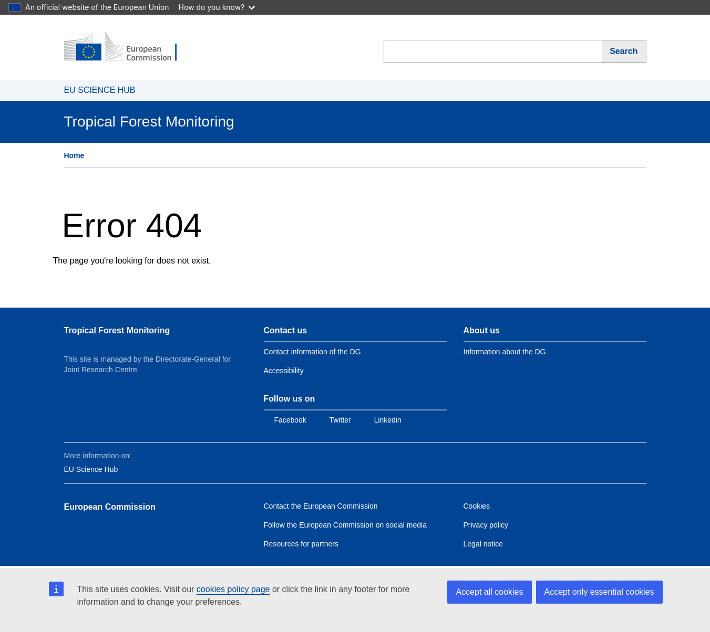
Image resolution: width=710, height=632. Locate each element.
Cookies (477, 506)
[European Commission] (127, 47)
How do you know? (217, 7)
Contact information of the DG (312, 351)
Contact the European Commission (321, 506)
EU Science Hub (91, 469)
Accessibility (284, 370)
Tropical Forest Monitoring (117, 330)
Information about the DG (505, 351)
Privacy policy (486, 525)
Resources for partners (301, 544)
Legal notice (483, 544)
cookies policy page (233, 589)
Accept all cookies (489, 591)
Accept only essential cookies (599, 591)
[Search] (624, 51)
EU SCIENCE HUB (100, 90)
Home (74, 155)
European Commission (110, 506)
